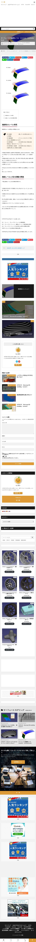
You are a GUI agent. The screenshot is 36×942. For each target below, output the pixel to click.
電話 (25, 940)
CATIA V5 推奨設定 (14, 928)
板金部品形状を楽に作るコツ (24, 394)
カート (32, 930)
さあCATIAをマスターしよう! (14, 4)
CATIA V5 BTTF (12, 385)
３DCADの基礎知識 (26, 42)
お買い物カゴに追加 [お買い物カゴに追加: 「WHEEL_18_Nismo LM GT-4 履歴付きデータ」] (26, 597)
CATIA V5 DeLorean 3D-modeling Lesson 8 (23, 405)
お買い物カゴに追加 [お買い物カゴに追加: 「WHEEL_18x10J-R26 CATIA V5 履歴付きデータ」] (9, 623)
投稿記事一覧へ (18, 493)
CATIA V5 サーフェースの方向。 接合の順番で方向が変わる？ (9, 726)
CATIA (22, 4)
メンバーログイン (25, 930)
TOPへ (32, 940)
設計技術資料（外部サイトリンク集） (11, 930)
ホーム (3, 940)
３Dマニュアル (18, 932)
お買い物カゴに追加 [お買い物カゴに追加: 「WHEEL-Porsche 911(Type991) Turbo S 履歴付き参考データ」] (9, 597)
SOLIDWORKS (27, 927)
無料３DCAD (23, 540)
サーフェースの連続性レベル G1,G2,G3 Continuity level (25, 742)
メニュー (18, 940)
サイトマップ (3, 4)
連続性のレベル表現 (8, 115)
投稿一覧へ (17, 364)
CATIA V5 (5, 44)
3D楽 (22, 935)
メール (4, 441)
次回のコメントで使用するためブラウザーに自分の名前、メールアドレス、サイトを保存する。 (17, 454)
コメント (4, 422)
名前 (3, 435)
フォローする (24, 290)
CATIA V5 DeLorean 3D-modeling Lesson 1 (23, 385)
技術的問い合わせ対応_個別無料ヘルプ (16, 248)
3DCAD (12, 540)
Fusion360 (27, 4)
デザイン (8, 540)
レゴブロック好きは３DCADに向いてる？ (25, 376)
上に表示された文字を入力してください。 (10, 457)
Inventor (33, 4)
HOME (3, 51)
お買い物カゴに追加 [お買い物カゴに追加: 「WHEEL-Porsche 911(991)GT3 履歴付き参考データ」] (26, 571)
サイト (3, 447)
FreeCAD (20, 927)
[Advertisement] (18, 16)
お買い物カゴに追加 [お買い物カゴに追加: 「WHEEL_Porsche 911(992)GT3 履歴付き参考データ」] (9, 571)
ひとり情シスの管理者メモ (27, 928)
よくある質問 (6, 928)
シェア (10, 940)
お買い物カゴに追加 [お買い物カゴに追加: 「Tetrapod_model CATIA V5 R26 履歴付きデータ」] (9, 649)
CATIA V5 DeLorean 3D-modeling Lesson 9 (27, 726)
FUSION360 (18, 540)
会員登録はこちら (18, 761)
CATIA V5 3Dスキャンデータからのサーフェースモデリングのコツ (9, 742)
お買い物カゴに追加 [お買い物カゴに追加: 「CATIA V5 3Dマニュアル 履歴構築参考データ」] (26, 623)
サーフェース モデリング (16, 42)
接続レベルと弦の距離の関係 (10, 118)
